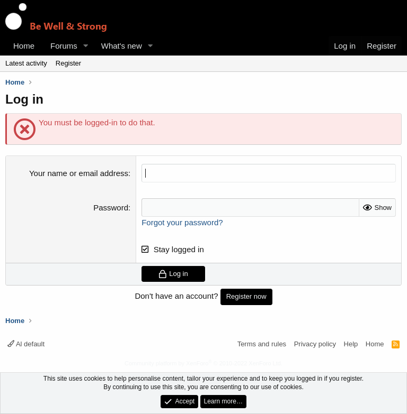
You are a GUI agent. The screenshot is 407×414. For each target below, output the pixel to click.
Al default (26, 344)
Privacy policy (315, 344)
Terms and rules (261, 344)
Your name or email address (78, 173)
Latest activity (26, 63)
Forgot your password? (182, 222)
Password (110, 207)
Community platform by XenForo (203, 363)
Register (68, 63)
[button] (85, 46)
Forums (63, 45)
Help (351, 344)
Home (23, 45)
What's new (121, 45)
